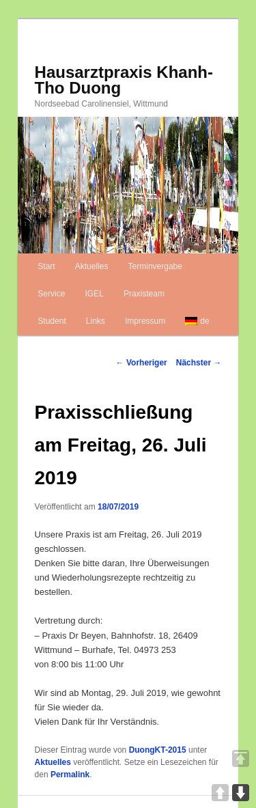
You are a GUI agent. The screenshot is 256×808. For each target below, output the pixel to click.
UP (220, 792)
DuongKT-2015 (157, 750)
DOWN (240, 792)
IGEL (94, 293)
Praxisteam (144, 293)
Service (51, 293)
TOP (240, 758)
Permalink (70, 774)
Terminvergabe (155, 266)
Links (95, 321)
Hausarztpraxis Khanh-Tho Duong (124, 80)
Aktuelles (92, 266)
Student (52, 321)
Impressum (145, 321)
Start (46, 266)
